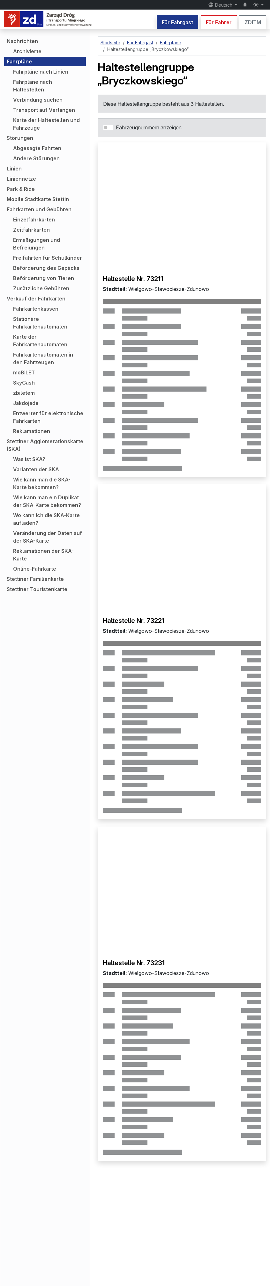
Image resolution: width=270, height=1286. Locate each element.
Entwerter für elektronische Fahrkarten (48, 417)
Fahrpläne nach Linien (40, 72)
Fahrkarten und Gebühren (39, 209)
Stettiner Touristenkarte (37, 589)
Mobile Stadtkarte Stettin (38, 199)
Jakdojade (26, 403)
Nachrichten (22, 41)
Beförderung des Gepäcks (46, 268)
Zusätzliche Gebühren (41, 288)
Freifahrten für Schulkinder (47, 258)
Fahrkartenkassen (35, 309)
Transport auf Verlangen (44, 110)
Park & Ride (21, 189)
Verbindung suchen (38, 100)
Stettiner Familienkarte (35, 579)
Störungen (20, 138)
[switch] (108, 127)
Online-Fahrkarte (34, 569)
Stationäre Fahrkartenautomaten (40, 323)
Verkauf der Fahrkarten (36, 298)
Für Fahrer (219, 22)
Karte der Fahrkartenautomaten (40, 341)
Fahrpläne (19, 61)
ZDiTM (252, 22)
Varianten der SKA (36, 469)
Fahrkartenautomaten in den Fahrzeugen (43, 358)
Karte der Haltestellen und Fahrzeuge (46, 124)
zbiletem (24, 393)
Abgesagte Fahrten (37, 148)
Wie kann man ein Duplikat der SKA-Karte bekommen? (47, 501)
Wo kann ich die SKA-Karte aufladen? (46, 519)
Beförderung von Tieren (43, 278)
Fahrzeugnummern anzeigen (149, 127)
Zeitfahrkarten (31, 230)
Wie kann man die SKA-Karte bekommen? (42, 483)
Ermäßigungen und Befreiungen (36, 244)
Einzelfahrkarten (34, 219)
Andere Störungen (36, 158)
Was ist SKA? (29, 459)
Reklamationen (31, 431)
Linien (14, 168)
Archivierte (27, 51)
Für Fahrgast (177, 22)
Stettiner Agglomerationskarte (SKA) (45, 445)
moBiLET (24, 372)
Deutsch (221, 5)
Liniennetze (21, 179)
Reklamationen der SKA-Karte (43, 555)
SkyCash (24, 382)
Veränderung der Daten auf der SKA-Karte (47, 537)
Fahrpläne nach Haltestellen (32, 86)
